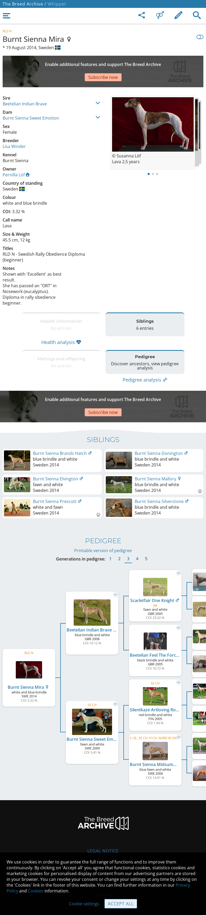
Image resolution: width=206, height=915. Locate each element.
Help (103, 841)
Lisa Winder (14, 128)
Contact (103, 830)
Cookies (35, 891)
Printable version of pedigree (103, 519)
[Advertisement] (103, 62)
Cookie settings (84, 904)
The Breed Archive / (24, 4)
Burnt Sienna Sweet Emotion (31, 99)
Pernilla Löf (16, 156)
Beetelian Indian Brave (25, 85)
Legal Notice (103, 819)
